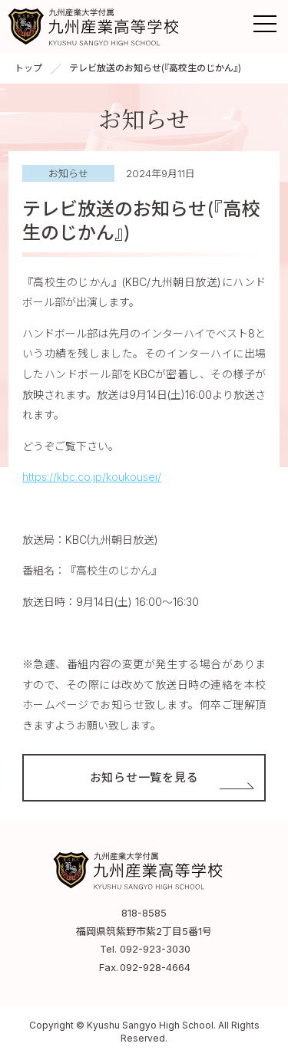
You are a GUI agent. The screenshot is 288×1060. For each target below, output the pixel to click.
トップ (28, 68)
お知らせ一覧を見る (144, 777)
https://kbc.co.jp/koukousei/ (91, 476)
